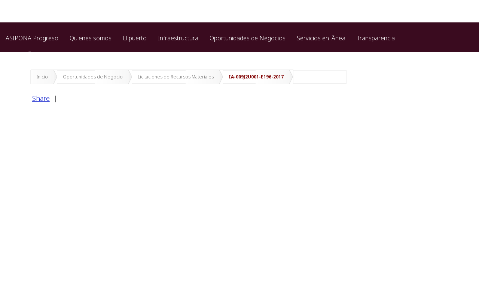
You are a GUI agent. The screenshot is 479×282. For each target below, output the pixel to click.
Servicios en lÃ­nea (321, 38)
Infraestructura (178, 38)
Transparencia (376, 38)
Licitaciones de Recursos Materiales (176, 77)
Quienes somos (91, 38)
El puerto (135, 38)
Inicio (42, 77)
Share (41, 98)
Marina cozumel (125, 55)
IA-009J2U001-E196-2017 (256, 77)
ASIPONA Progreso (32, 38)
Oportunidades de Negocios (248, 38)
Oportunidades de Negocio (93, 77)
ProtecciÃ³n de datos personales (49, 55)
